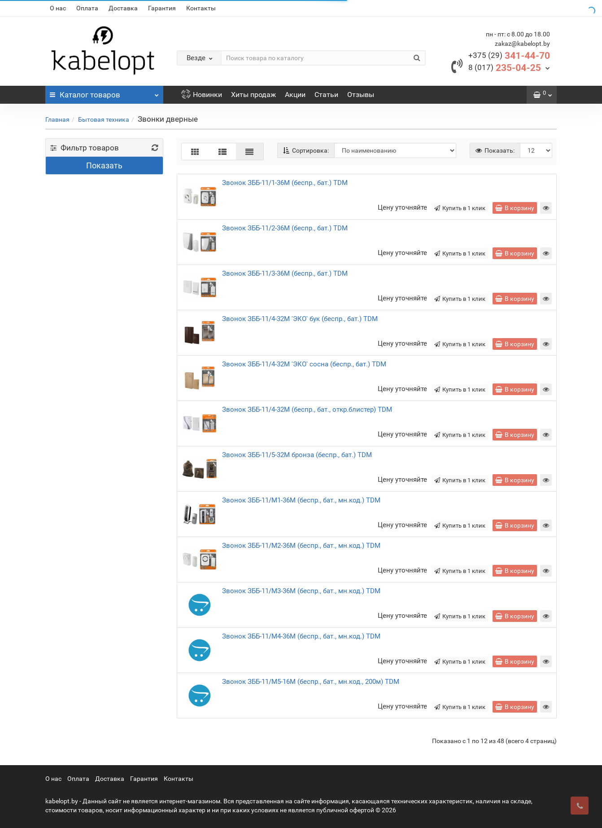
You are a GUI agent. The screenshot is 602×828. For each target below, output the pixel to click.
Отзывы (360, 94)
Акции (295, 94)
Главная (57, 119)
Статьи (326, 94)
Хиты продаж (253, 94)
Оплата (87, 8)
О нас (58, 8)
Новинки (201, 94)
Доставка (123, 8)
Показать (104, 165)
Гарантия (162, 8)
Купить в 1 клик (459, 208)
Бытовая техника (103, 119)
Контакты (201, 8)
